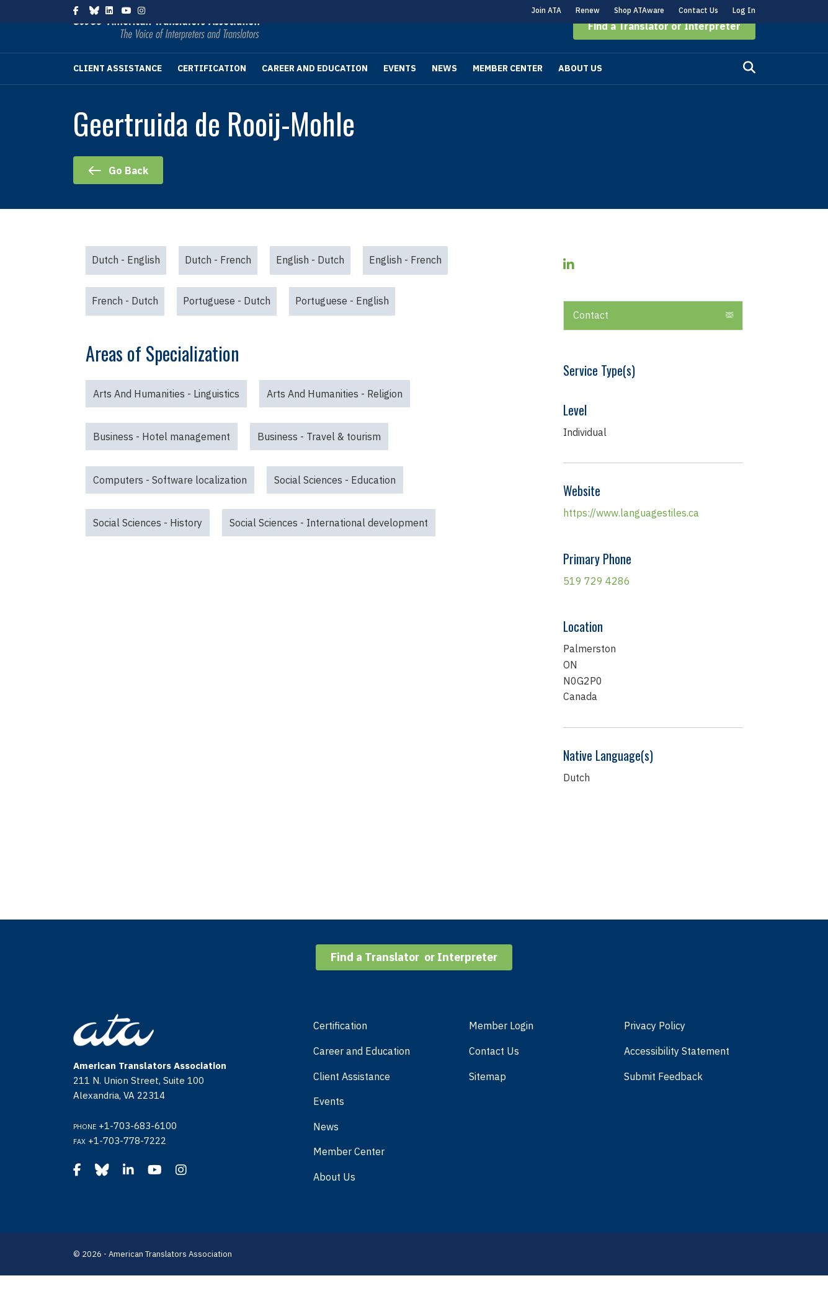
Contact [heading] (590, 338)
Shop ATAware (639, 10)
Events (399, 91)
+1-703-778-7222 (127, 1164)
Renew (588, 10)
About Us (580, 91)
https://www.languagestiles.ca (631, 536)
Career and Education (315, 91)
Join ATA (546, 10)
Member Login (501, 1049)
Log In (743, 10)
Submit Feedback (663, 1100)
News (444, 91)
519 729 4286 (596, 604)
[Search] (749, 91)
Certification (211, 91)
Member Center (508, 91)
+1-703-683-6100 (138, 1149)
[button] (664, 49)
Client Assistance (117, 91)
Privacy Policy (654, 1049)
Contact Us (698, 10)
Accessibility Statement (676, 1074)
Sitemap (487, 1100)
